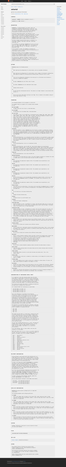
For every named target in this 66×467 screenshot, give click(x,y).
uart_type (15, 113)
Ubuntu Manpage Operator (16, 461)
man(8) (15, 6)
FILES (12, 430)
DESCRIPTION (59, 9)
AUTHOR (58, 24)
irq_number (15, 110)
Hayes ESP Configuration (60, 19)
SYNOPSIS (58, 8)
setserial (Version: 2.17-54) (19, 13)
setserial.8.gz (20, 6)
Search (22, 1)
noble (12, 6)
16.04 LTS (2, 22)
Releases (29, 1)
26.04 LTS (2, 14)
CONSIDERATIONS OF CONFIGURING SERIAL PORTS (59, 14)
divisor (15, 185)
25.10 (2, 35)
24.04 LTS (2, 17)
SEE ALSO (58, 23)
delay (15, 202)
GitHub (24, 461)
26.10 (2, 13)
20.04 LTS (2, 31)
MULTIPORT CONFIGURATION (59, 17)
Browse (25, 1)
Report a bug (26, 13)
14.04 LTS (2, 27)
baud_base (16, 155)
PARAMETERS (59, 12)
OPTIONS (58, 10)
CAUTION (58, 20)
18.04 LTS (2, 21)
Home (2, 6)
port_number (15, 107)
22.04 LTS (2, 18)
